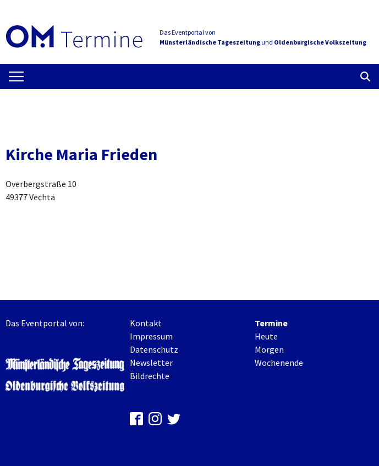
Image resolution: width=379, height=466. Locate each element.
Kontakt (146, 322)
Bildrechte (149, 375)
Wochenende (279, 362)
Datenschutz (154, 349)
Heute (266, 336)
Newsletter (151, 362)
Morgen (269, 349)
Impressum (151, 336)
